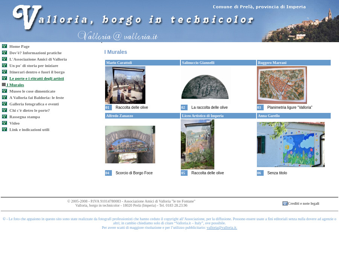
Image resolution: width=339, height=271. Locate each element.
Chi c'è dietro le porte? (29, 110)
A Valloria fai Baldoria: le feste (36, 97)
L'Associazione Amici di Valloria (38, 59)
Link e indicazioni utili (29, 129)
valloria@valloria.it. (222, 227)
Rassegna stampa (24, 116)
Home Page (19, 46)
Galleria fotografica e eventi (34, 104)
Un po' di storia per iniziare (33, 65)
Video (14, 123)
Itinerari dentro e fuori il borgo (37, 72)
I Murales (13, 84)
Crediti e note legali (303, 203)
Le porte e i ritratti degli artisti (36, 78)
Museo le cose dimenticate (32, 91)
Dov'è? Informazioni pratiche (35, 52)
